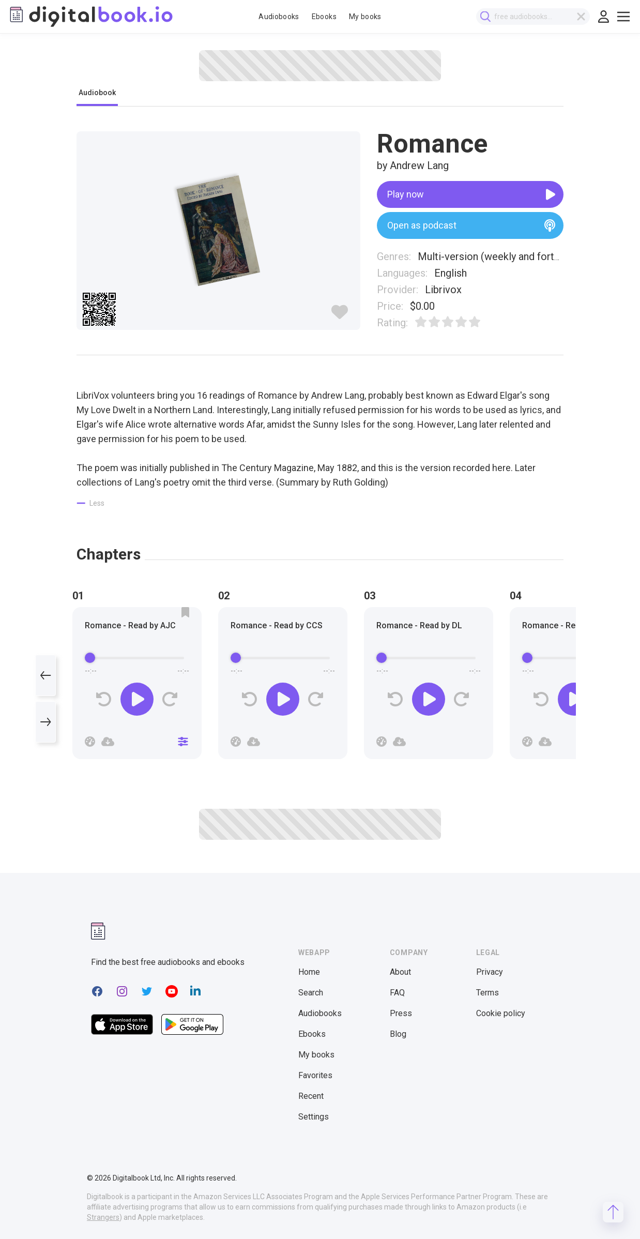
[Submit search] (487, 16)
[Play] (137, 699)
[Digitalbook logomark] (98, 931)
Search (310, 993)
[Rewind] (104, 699)
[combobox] (535, 16)
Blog (398, 1034)
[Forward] (170, 699)
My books (365, 16)
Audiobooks (278, 16)
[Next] (45, 722)
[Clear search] (583, 16)
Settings (313, 1117)
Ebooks (324, 16)
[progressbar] (137, 658)
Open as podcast (471, 225)
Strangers (103, 1217)
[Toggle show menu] (623, 16)
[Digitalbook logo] (90, 16)
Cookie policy (500, 1013)
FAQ (397, 993)
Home (309, 972)
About (400, 972)
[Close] (183, 741)
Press (401, 1013)
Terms (487, 993)
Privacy (489, 972)
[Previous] (45, 675)
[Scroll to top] (613, 1212)
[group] (137, 686)
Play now (471, 194)
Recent (311, 1096)
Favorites (315, 1075)
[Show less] (91, 503)
